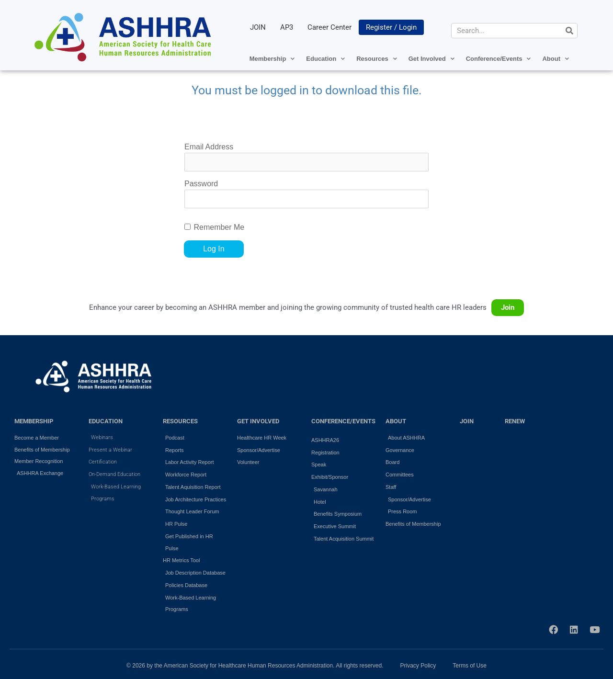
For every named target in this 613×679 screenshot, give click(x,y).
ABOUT (396, 421)
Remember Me (218, 227)
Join (507, 307)
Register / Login (391, 27)
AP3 (286, 27)
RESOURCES (180, 421)
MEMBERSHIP (33, 421)
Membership (272, 59)
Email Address (208, 147)
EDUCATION (106, 421)
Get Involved (431, 59)
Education (325, 59)
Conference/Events (498, 59)
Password (201, 184)
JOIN (258, 27)
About (555, 59)
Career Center (329, 27)
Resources (376, 59)
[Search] (569, 30)
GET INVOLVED (258, 421)
